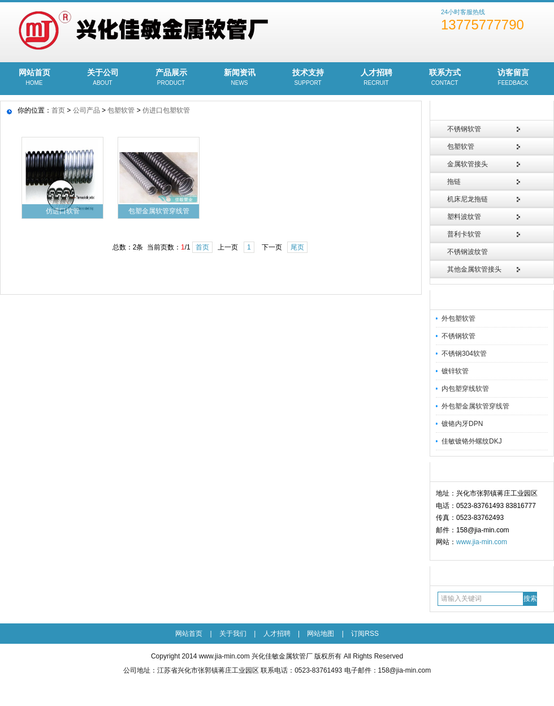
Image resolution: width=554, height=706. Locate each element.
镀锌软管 (455, 371)
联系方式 (444, 78)
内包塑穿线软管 (465, 389)
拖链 (454, 182)
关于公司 (102, 78)
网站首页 (34, 78)
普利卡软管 (464, 234)
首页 (58, 110)
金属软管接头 (467, 164)
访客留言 (513, 78)
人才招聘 (376, 78)
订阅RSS (365, 634)
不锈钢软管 (464, 129)
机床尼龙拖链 (467, 199)
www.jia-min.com (481, 542)
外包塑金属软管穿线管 (475, 406)
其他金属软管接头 (474, 269)
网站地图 (320, 634)
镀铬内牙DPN (462, 424)
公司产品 (86, 110)
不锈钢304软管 (464, 354)
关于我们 (232, 634)
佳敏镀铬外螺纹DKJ (472, 441)
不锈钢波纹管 (467, 252)
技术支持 (307, 78)
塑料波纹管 (464, 217)
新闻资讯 (239, 78)
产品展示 (171, 78)
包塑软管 (460, 146)
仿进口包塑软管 (166, 110)
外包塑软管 (458, 318)
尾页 (297, 247)
